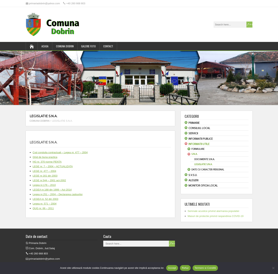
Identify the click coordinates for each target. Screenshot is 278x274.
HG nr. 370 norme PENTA (47, 161)
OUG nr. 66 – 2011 (43, 208)
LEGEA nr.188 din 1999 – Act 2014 (52, 189)
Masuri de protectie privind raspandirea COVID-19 (216, 216)
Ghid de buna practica (45, 157)
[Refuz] (273, 268)
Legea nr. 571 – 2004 (45, 203)
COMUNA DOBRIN (65, 46)
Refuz (185, 267)
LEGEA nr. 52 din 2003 (45, 199)
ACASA (44, 46)
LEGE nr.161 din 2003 (45, 175)
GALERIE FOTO (88, 46)
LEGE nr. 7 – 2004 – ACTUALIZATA (53, 166)
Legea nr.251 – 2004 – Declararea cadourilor (58, 194)
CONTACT (108, 46)
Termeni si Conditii (205, 267)
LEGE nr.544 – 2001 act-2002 (49, 180)
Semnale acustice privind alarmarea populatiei (213, 211)
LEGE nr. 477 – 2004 (44, 171)
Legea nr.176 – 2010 (44, 185)
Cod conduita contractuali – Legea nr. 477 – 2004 (60, 152)
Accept (172, 267)
